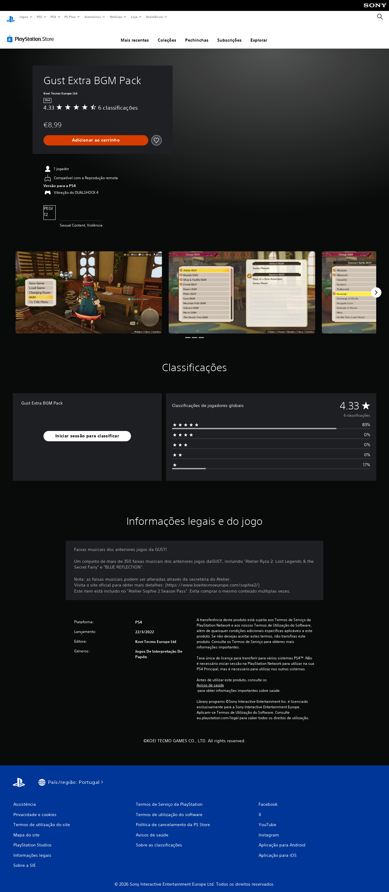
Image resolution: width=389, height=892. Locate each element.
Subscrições (229, 34)
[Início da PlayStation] (10, 17)
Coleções (167, 34)
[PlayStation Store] (31, 33)
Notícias (116, 17)
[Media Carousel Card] (88, 286)
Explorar (258, 34)
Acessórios (92, 17)
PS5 (39, 17)
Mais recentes (135, 34)
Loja (134, 17)
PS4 (53, 17)
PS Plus (70, 17)
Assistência (154, 17)
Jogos (23, 17)
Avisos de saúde (210, 679)
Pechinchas (196, 34)
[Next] (376, 287)
